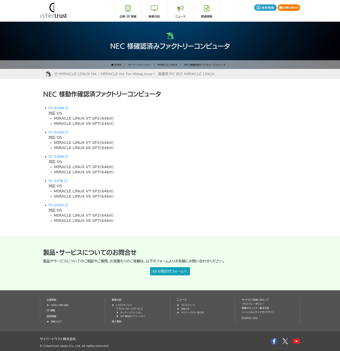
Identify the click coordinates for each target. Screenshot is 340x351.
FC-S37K (59, 180)
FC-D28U (60, 204)
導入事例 (117, 321)
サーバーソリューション (132, 312)
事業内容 (154, 16)
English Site (251, 317)
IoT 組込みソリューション (134, 316)
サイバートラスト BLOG (194, 312)
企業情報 (52, 299)
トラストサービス (125, 305)
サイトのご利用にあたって (257, 299)
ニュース (180, 16)
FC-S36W (60, 156)
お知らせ (186, 308)
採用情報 (52, 316)
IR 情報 (51, 310)
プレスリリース (189, 305)
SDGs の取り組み (61, 305)
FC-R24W (60, 107)
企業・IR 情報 (127, 16)
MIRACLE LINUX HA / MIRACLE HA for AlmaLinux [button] (103, 73)
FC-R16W (60, 132)
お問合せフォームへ (170, 271)
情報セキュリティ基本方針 (257, 307)
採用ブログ (57, 321)
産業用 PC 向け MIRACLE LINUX (186, 73)
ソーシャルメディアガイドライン (260, 311)
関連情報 (206, 16)
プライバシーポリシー (254, 303)
